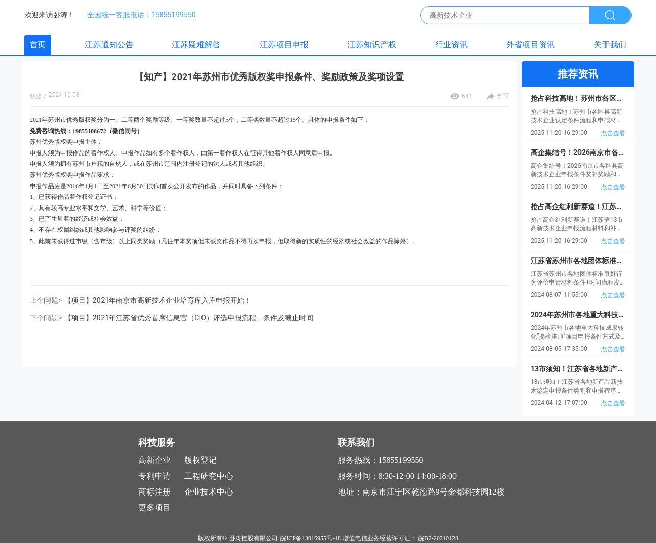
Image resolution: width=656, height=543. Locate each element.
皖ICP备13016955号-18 (310, 538)
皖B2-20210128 (438, 538)
